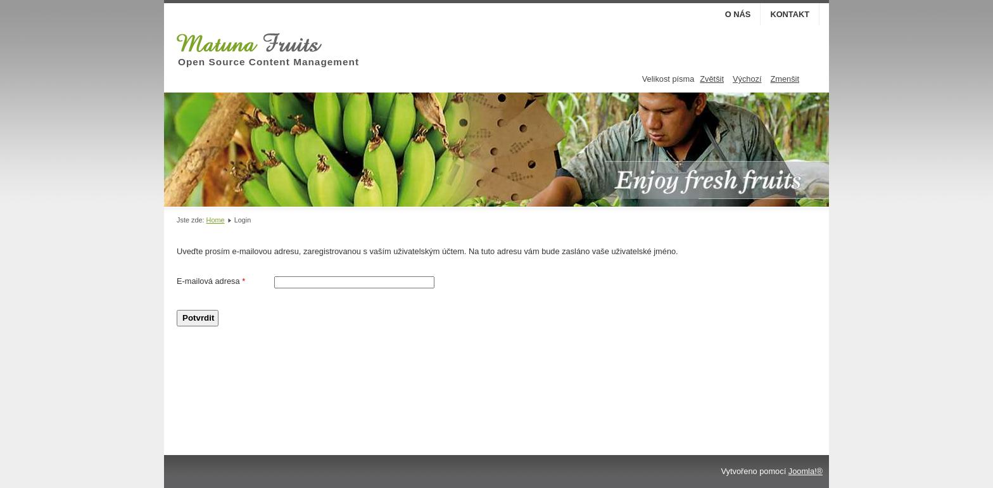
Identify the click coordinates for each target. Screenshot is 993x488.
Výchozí (747, 79)
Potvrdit (198, 318)
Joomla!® (805, 471)
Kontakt (789, 14)
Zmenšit (784, 79)
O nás (738, 14)
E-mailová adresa (211, 281)
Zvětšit (712, 79)
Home (215, 220)
